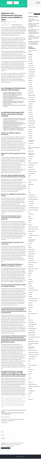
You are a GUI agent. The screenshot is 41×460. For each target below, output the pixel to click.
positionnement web (32, 313)
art (29, 178)
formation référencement (33, 235)
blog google (30, 184)
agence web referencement (31, 154)
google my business (32, 262)
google (18, 399)
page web (30, 305)
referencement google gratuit (33, 344)
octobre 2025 (31, 74)
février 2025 (30, 91)
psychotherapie (31, 332)
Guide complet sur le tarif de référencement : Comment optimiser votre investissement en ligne (33, 31)
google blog (30, 256)
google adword (31, 249)
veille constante (9, 405)
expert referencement (33, 227)
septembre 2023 (31, 127)
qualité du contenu (14, 403)
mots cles (30, 292)
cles (29, 190)
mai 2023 (30, 135)
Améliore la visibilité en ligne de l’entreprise (12, 92)
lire (29, 277)
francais (30, 237)
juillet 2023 (30, 131)
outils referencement (32, 300)
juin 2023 (30, 133)
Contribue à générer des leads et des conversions (13, 101)
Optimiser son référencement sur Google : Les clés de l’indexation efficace (34, 37)
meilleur (30, 283)
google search (31, 266)
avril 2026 (30, 61)
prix (29, 315)
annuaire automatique (33, 163)
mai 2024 (30, 110)
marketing (30, 281)
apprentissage (31, 173)
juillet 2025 (30, 80)
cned (29, 192)
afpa (29, 145)
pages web (30, 307)
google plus (30, 264)
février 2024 (30, 116)
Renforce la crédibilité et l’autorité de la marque (13, 97)
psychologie (30, 322)
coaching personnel (32, 197)
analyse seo (30, 156)
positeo (29, 311)
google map (30, 258)
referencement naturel (33, 352)
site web (6, 404)
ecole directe (31, 214)
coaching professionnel (33, 199)
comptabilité (31, 203)
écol (29, 212)
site (29, 367)
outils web (30, 303)
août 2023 (30, 129)
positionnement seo (5, 403)
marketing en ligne (9, 400)
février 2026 (30, 65)
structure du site (11, 404)
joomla (29, 275)
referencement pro (32, 356)
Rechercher (30, 12)
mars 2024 (30, 114)
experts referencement (33, 229)
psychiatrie (30, 320)
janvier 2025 (30, 93)
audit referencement (32, 180)
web (29, 395)
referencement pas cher (33, 354)
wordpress (30, 399)
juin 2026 (30, 57)
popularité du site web (20, 401)
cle (29, 188)
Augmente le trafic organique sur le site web (12, 93)
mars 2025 (30, 89)
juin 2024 (30, 108)
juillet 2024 (30, 106)
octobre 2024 (31, 99)
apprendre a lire (31, 169)
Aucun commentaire (11, 21)
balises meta (8, 399)
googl (29, 245)
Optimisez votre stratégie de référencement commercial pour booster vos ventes (33, 25)
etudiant (30, 224)
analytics (30, 158)
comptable (30, 205)
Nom (2, 433)
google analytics (31, 253)
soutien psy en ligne (32, 384)
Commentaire (4, 422)
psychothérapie (31, 335)
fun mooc (30, 243)
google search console (33, 268)
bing (12, 399)
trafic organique (19, 404)
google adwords (31, 251)
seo (29, 363)
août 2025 (30, 78)
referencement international (31, 347)
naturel (29, 294)
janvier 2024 (30, 118)
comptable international (33, 207)
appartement (31, 165)
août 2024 (30, 103)
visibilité (14, 405)
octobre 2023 (31, 125)
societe (29, 378)
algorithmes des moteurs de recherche (14, 397)
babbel (29, 182)
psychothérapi (31, 330)
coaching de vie (31, 195)
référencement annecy (33, 341)
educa (29, 216)
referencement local (32, 350)
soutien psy (30, 382)
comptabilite (31, 201)
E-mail (2, 436)
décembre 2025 (31, 69)
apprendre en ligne (32, 171)
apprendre (30, 167)
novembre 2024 (31, 97)
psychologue (31, 326)
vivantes (30, 393)
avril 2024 (30, 112)
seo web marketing (32, 365)
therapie (30, 388)
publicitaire (30, 339)
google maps (31, 260)
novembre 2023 (31, 123)
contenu (15, 399)
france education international (32, 240)
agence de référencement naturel (34, 148)
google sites (30, 271)
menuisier (30, 285)
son (29, 380)
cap (29, 186)
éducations (30, 218)
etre (29, 222)
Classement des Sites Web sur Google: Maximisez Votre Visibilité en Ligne (33, 43)
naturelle (30, 296)
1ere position (31, 143)
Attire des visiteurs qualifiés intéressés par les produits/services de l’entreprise (12, 95)
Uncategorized (31, 390)
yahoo (2, 406)
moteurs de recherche (18, 400)
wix (29, 397)
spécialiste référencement (34, 386)
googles (30, 273)
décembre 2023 (31, 121)
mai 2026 (30, 59)
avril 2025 (30, 86)
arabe (29, 175)
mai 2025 (30, 84)
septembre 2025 (31, 76)
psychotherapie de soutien (34, 337)
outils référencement (32, 298)
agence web (31, 151)
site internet (30, 369)
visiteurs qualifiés (20, 405)
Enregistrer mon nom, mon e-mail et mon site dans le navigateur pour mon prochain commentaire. (12, 445)
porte (29, 309)
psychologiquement (32, 324)
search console (31, 358)
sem (29, 361)
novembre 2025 (31, 71)
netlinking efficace (12, 401)
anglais (29, 160)
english (29, 220)
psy (29, 317)
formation (30, 233)
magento (30, 279)
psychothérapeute (32, 328)
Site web (3, 439)
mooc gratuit (31, 288)
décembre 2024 (31, 95)
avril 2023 (30, 138)
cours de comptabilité (33, 210)
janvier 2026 (30, 67)
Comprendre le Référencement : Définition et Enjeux (34, 20)
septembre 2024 (31, 101)
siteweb (30, 373)
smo (29, 376)
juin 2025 (30, 82)
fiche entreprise (31, 231)
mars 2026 (30, 63)
